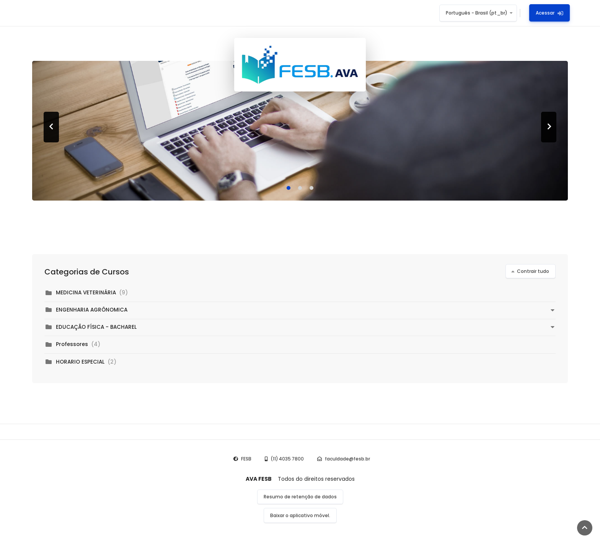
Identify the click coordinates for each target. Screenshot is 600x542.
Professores (72, 344)
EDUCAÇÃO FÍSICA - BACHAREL (96, 327)
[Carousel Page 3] (311, 188)
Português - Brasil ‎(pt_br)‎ (476, 13)
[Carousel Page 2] (300, 188)
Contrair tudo (533, 271)
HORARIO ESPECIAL (81, 362)
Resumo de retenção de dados (300, 496)
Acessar (549, 13)
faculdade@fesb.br (347, 458)
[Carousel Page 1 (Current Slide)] (288, 188)
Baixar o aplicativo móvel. (300, 515)
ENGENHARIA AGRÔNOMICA (91, 309)
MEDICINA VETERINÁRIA (86, 292)
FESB (246, 458)
